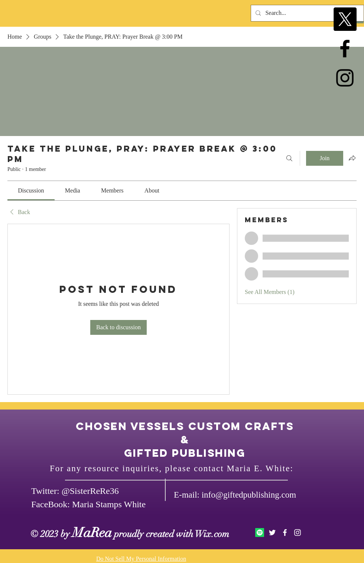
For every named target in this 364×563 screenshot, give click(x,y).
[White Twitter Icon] (272, 532)
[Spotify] (259, 532)
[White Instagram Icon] (297, 532)
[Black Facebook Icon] (345, 48)
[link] (31, 190)
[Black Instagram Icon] (345, 78)
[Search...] (306, 13)
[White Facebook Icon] (284, 532)
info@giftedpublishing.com (249, 494)
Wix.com (212, 534)
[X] (345, 19)
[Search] (289, 158)
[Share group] (352, 157)
